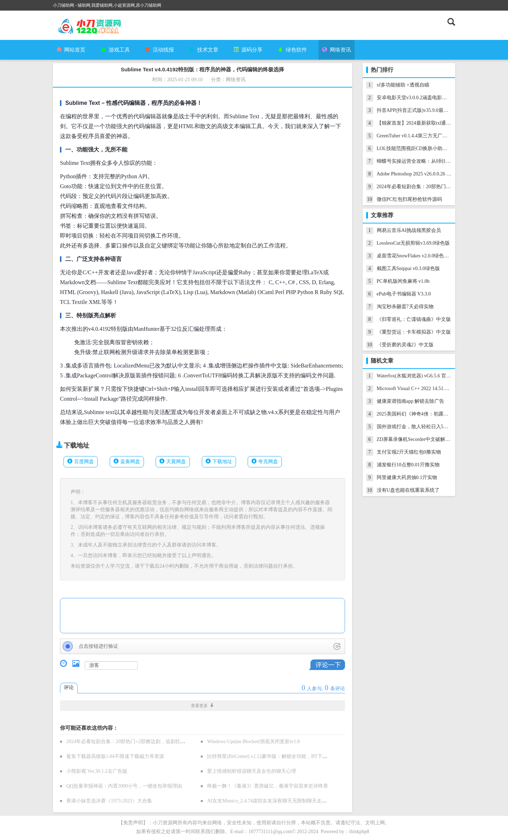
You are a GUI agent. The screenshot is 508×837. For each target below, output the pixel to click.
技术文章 (203, 50)
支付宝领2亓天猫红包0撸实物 (409, 452)
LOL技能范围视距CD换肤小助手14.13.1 (419, 148)
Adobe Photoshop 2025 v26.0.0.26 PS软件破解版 (427, 174)
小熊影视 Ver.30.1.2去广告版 (96, 771)
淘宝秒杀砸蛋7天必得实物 (405, 306)
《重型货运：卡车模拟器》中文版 (414, 332)
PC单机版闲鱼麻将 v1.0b (403, 281)
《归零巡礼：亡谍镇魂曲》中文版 (414, 319)
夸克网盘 (268, 461)
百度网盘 (84, 461)
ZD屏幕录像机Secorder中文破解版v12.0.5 (421, 439)
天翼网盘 (176, 461)
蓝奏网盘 (130, 461)
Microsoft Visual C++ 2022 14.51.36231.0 (419, 388)
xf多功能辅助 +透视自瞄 (403, 85)
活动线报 (159, 50)
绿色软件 (292, 50)
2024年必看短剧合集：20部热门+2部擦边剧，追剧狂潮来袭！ (133, 741)
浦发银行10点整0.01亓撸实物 (408, 464)
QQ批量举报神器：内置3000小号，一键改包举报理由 (124, 786)
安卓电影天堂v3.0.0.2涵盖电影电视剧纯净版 (424, 97)
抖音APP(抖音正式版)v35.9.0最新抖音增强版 (425, 110)
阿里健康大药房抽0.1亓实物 (407, 477)
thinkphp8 (359, 831)
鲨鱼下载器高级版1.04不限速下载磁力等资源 (115, 756)
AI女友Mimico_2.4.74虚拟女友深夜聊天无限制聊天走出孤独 (272, 800)
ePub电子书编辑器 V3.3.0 (404, 294)
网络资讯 (336, 50)
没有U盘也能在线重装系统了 (408, 490)
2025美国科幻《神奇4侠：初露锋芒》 (417, 414)
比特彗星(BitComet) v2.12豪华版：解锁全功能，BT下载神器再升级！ (282, 756)
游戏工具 (115, 50)
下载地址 (222, 461)
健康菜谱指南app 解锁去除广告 (411, 401)
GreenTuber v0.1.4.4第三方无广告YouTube (421, 135)
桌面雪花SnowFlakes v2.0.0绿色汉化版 (418, 255)
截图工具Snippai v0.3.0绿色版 (408, 268)
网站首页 (70, 50)
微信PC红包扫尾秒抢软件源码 (409, 199)
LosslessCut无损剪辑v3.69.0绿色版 (413, 243)
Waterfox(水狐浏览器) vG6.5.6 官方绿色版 (421, 375)
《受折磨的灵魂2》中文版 (405, 344)
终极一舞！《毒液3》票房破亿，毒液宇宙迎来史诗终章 (267, 786)
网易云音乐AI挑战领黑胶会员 (409, 230)
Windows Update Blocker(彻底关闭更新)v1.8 (253, 741)
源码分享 (248, 50)
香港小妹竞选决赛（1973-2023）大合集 (109, 800)
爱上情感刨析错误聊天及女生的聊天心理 (251, 771)
